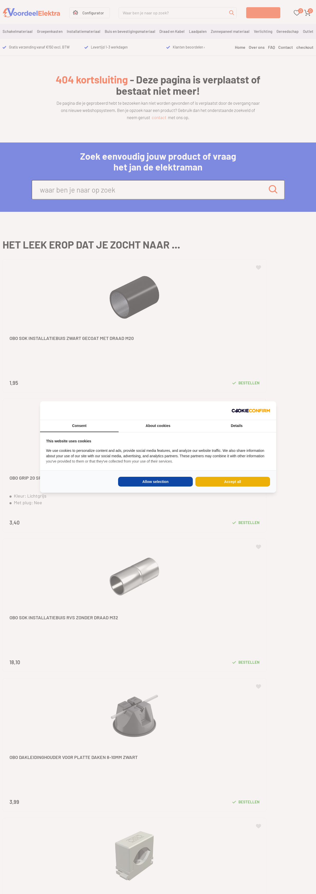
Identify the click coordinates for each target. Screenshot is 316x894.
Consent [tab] (79, 426)
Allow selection (155, 482)
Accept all (232, 482)
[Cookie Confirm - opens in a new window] (251, 410)
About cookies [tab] (158, 426)
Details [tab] (237, 426)
